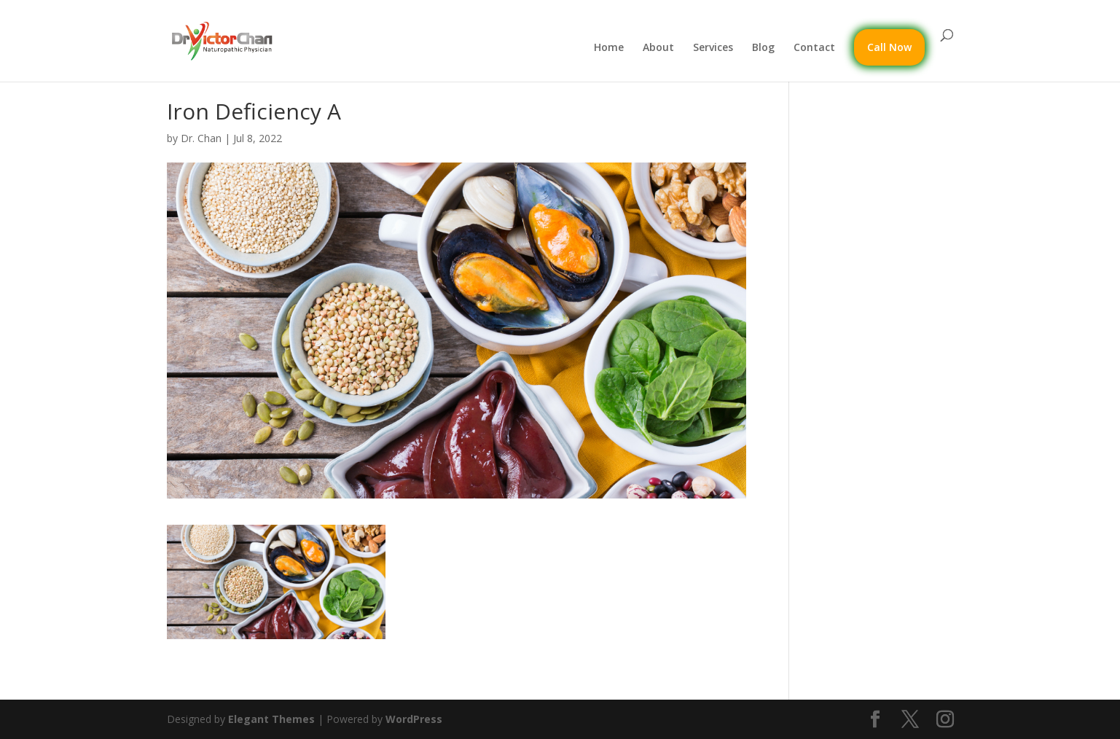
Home (609, 48)
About (658, 48)
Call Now (889, 47)
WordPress (413, 719)
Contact (814, 48)
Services (713, 48)
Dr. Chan (201, 138)
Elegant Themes (271, 719)
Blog (763, 48)
